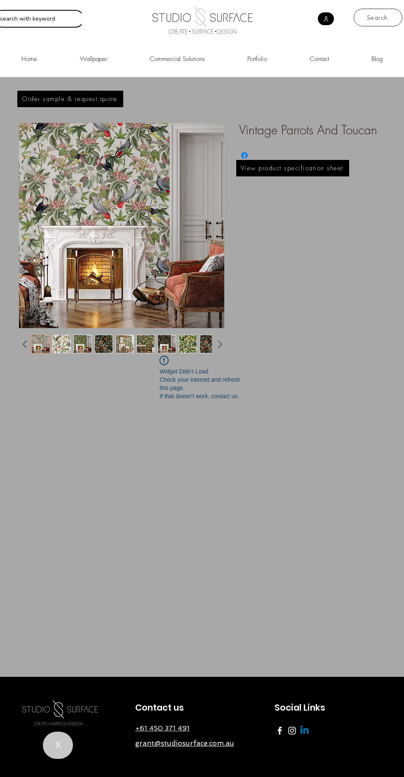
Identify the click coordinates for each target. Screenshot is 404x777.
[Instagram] (292, 730)
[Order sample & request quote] (70, 99)
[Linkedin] (304, 730)
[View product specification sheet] (292, 168)
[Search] (378, 17)
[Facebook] (280, 730)
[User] (326, 18)
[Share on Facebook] (244, 155)
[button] (177, 55)
